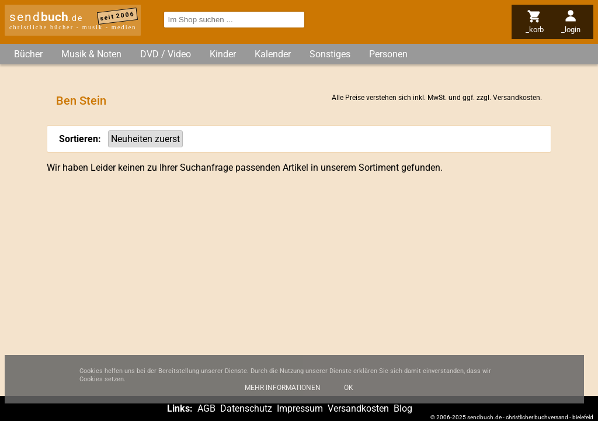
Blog (403, 408)
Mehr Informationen (283, 392)
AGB (206, 408)
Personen (388, 54)
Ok (348, 392)
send (46, 17)
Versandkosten (516, 98)
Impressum (300, 408)
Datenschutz (246, 408)
